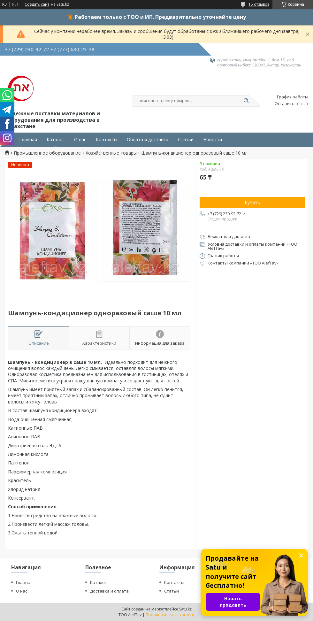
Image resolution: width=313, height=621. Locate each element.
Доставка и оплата (109, 591)
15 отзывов (258, 4)
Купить (252, 202)
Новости (212, 139)
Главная (28, 139)
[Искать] (246, 101)
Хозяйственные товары (111, 153)
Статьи (186, 139)
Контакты (106, 139)
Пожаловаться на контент (170, 614)
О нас (80, 139)
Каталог (56, 139)
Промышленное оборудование (47, 153)
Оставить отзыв (291, 104)
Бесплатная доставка (229, 236)
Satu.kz (185, 609)
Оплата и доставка (147, 139)
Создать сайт (37, 4)
